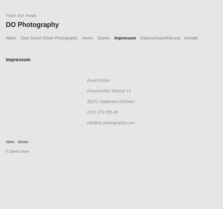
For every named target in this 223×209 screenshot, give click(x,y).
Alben (11, 38)
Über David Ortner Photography (49, 38)
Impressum (125, 38)
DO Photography (32, 24)
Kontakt (191, 38)
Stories (103, 38)
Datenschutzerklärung (160, 38)
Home (87, 38)
